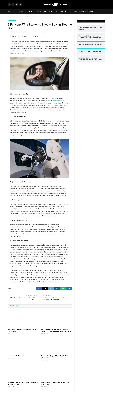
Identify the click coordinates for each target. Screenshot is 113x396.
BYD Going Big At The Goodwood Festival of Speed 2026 (55, 383)
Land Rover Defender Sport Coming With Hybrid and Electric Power (23, 383)
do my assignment (58, 101)
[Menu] (9, 11)
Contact (29, 11)
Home (21, 11)
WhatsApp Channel (63, 11)
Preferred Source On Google (83, 11)
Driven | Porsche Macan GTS (16, 356)
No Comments (42, 32)
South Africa (49, 11)
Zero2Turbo (11, 20)
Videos (37, 11)
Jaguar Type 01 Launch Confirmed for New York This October (22, 330)
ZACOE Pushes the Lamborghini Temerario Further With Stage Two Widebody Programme (56, 330)
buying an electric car (16, 53)
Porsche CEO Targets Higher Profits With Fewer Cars (54, 357)
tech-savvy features (45, 213)
